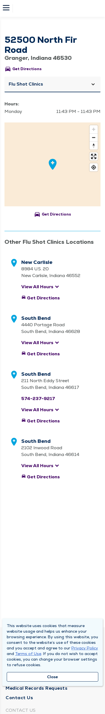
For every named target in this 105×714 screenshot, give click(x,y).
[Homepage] (56, 8)
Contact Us (19, 698)
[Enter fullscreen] (94, 156)
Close (52, 676)
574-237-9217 (38, 398)
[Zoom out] (94, 137)
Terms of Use (28, 653)
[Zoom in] (94, 129)
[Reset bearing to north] (94, 145)
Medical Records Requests (36, 688)
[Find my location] (94, 167)
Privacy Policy (84, 648)
